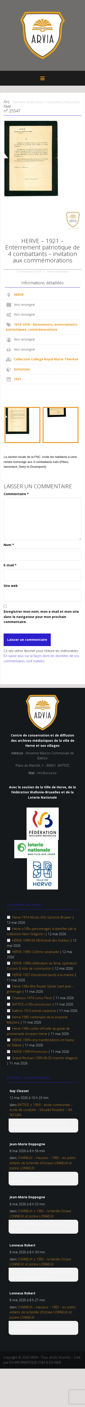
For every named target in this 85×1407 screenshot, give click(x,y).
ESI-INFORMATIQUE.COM (27, 1362)
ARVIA (34, 1357)
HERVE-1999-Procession (29, 1051)
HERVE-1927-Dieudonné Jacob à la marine (43, 975)
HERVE (19, 294)
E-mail (10, 565)
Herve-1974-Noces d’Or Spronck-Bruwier (41, 917)
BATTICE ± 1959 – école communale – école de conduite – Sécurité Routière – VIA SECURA (41, 1110)
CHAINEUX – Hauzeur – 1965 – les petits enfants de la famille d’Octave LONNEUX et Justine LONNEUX (43, 1163)
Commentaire (16, 494)
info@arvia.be (47, 773)
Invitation (22, 369)
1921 (17, 379)
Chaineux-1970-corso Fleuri (32, 998)
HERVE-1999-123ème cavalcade (35, 952)
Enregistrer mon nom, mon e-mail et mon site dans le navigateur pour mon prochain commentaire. (41, 616)
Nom (9, 545)
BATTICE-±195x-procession (31, 1004)
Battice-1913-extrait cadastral (34, 1010)
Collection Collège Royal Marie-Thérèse (46, 359)
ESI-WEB (55, 1362)
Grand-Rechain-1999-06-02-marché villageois (45, 1058)
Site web (11, 585)
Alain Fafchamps (58, 271)
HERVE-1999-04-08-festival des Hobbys (40, 940)
